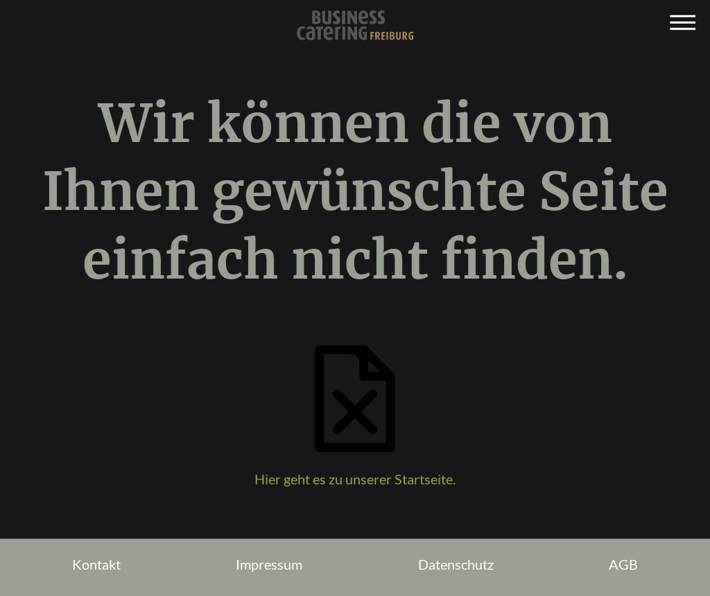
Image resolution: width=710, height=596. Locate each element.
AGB (623, 564)
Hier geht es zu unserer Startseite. (355, 479)
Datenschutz (456, 564)
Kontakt (96, 564)
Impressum (269, 564)
